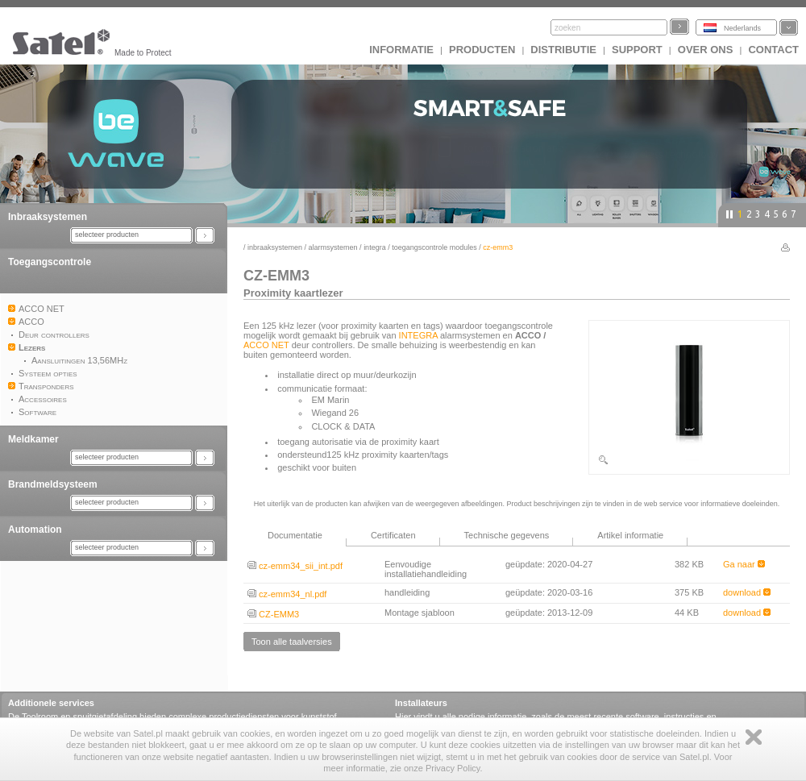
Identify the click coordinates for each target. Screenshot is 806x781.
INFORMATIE (401, 50)
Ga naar (744, 564)
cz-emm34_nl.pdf (286, 594)
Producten (482, 50)
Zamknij (754, 737)
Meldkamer (33, 439)
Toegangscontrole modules (434, 247)
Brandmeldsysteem (53, 484)
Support (637, 50)
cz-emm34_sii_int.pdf (295, 566)
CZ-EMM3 (273, 614)
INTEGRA (375, 247)
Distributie (563, 50)
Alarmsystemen (333, 247)
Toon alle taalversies (291, 641)
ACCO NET (266, 345)
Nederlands (742, 28)
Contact (773, 50)
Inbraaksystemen (47, 216)
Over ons (705, 50)
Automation (35, 529)
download (747, 592)
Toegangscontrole (49, 262)
